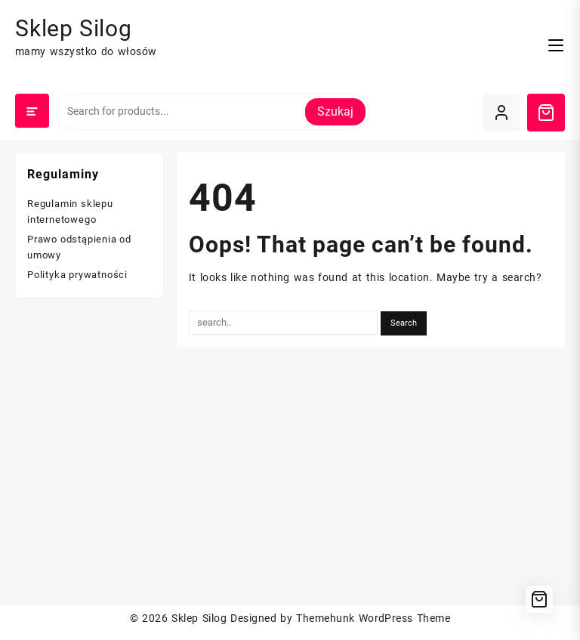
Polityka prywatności (77, 274)
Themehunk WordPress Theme (373, 618)
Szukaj (335, 111)
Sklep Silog (73, 28)
